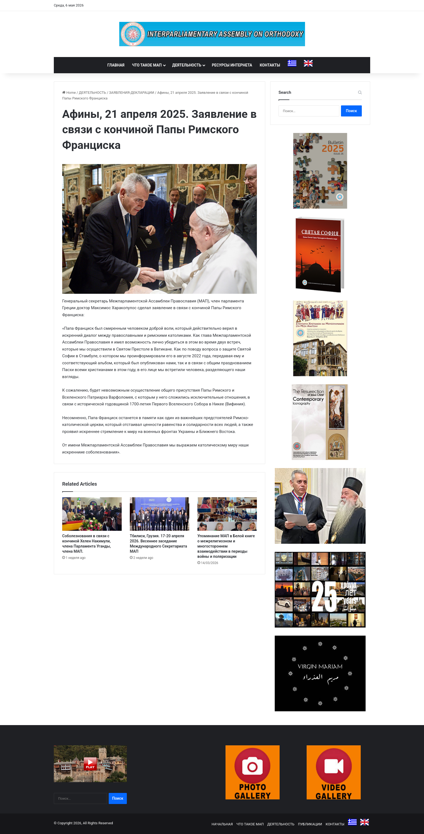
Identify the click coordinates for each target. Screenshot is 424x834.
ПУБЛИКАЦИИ (310, 824)
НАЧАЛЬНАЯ (222, 824)
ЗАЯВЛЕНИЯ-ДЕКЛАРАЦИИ (131, 93)
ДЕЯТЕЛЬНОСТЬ (186, 65)
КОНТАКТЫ (270, 65)
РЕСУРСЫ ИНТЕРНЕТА (232, 65)
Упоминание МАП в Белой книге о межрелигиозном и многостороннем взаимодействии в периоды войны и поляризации (226, 546)
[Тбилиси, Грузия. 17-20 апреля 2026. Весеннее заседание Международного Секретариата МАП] (159, 514)
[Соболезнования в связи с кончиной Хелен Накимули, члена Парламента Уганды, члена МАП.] (92, 514)
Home (69, 93)
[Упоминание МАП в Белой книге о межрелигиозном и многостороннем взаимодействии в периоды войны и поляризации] (227, 514)
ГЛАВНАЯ (115, 65)
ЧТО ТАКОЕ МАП (147, 65)
